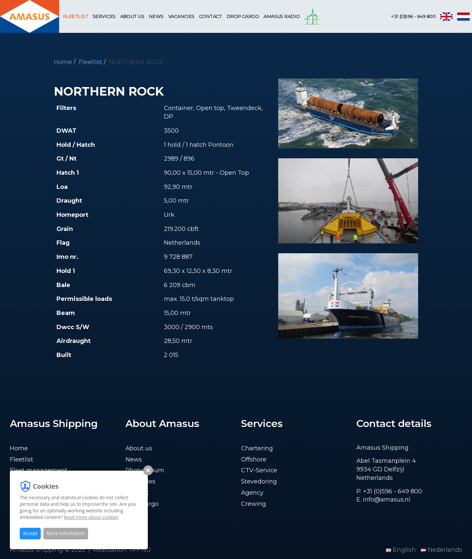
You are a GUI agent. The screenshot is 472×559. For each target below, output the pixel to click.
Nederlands (441, 549)
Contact (210, 16)
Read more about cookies (91, 517)
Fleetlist (75, 16)
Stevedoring (259, 481)
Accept (30, 533)
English (401, 549)
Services (104, 16)
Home (63, 62)
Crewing (253, 503)
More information (65, 533)
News (156, 16)
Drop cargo (243, 16)
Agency (252, 492)
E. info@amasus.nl (383, 499)
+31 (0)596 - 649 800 (413, 16)
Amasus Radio (281, 16)
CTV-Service (259, 470)
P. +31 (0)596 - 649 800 (389, 491)
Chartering (257, 448)
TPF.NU (140, 549)
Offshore (253, 459)
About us (132, 16)
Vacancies (181, 16)
